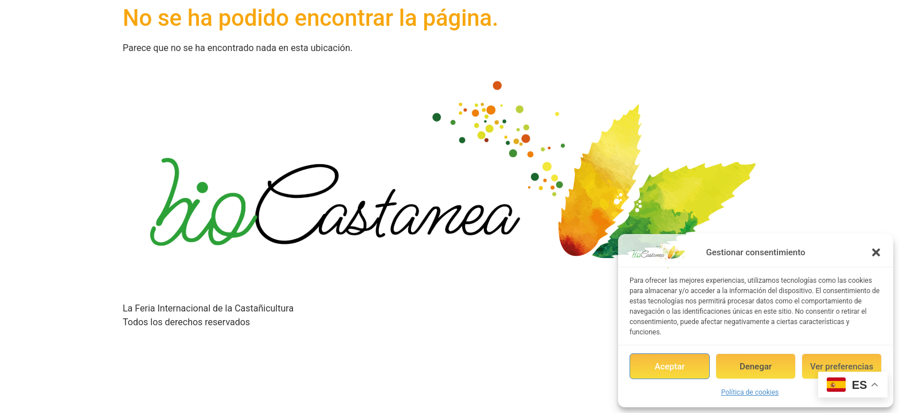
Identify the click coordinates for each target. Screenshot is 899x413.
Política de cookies (750, 392)
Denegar (756, 366)
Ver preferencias (841, 366)
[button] (876, 252)
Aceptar (670, 366)
